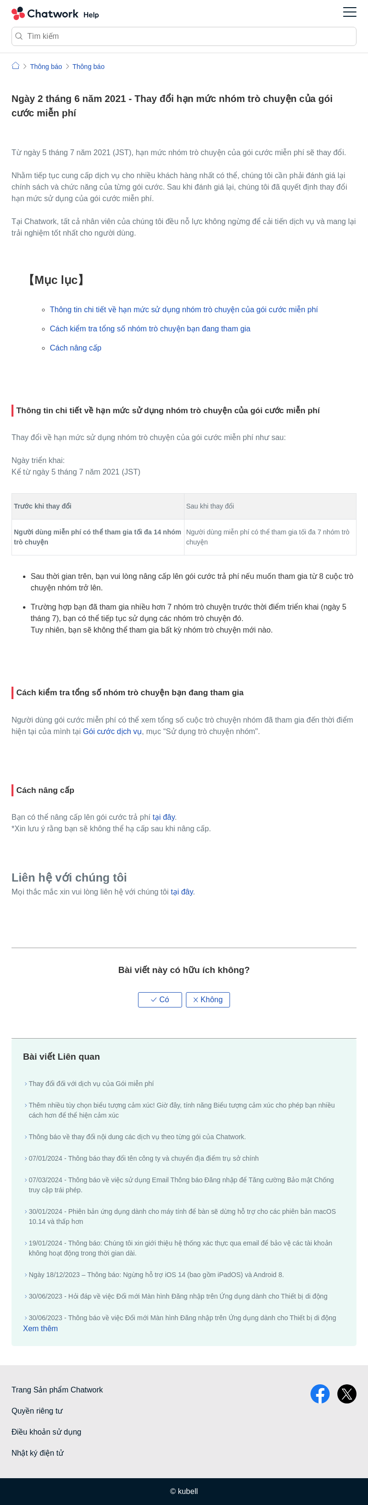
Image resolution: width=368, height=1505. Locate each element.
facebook (320, 1393)
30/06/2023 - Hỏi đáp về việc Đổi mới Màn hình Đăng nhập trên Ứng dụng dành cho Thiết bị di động (178, 1296)
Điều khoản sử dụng (46, 1432)
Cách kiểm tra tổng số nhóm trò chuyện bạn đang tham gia (150, 329)
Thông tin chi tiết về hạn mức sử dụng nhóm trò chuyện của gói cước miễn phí (184, 310)
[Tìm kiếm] (184, 36)
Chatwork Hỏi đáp (55, 13)
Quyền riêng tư (37, 1411)
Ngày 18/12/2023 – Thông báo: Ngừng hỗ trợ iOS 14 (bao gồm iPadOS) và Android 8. (156, 1275)
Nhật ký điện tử (38, 1453)
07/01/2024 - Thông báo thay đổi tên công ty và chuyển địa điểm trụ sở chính (144, 1158)
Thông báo (46, 66)
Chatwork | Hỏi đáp (16, 65)
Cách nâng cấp (76, 348)
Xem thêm (40, 1328)
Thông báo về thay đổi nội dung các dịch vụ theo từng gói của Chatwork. (137, 1137)
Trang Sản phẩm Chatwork (57, 1390)
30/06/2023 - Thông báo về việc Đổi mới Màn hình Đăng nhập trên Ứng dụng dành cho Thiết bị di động (182, 1318)
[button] (160, 999)
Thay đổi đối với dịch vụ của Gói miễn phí (91, 1083)
